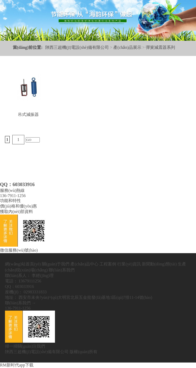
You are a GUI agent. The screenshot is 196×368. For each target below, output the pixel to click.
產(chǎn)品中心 (84, 264)
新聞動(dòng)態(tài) (159, 264)
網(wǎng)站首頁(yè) (23, 264)
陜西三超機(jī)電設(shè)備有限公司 (77, 47)
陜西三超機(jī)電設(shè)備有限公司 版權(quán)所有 (51, 351)
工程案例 (107, 264)
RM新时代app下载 (16, 365)
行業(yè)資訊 (129, 264)
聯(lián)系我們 (62, 270)
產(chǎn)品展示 (127, 47)
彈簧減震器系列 (160, 47)
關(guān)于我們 (56, 264)
